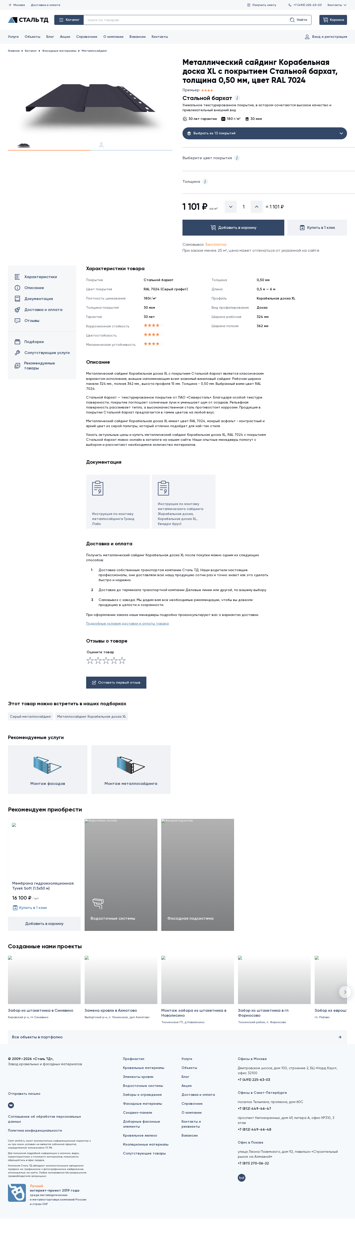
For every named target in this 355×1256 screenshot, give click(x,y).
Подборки (29, 379)
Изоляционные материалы (146, 1182)
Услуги (13, 37)
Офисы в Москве (252, 1096)
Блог (50, 37)
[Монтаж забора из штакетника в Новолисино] (197, 1035)
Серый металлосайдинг (30, 753)
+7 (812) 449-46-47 (254, 1146)
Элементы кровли (138, 1114)
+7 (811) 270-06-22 (253, 1201)
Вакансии (137, 37)
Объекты (32, 37)
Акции (65, 37)
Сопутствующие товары (144, 1191)
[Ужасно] (90, 698)
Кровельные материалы (143, 1105)
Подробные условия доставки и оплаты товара (127, 660)
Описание (29, 325)
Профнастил (133, 1096)
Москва (16, 5)
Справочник (86, 37)
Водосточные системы (143, 1123)
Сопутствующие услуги (42, 390)
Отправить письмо (24, 1131)
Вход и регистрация (325, 37)
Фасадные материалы (142, 1141)
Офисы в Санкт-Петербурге (262, 1130)
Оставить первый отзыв (116, 720)
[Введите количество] (244, 244)
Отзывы (26, 358)
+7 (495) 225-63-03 (305, 5)
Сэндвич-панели (137, 1150)
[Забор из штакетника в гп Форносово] (274, 1035)
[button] (345, 1029)
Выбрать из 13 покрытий (214, 133)
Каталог (68, 20)
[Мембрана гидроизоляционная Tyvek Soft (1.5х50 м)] (44, 912)
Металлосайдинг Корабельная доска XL (91, 753)
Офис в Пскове (250, 1180)
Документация (33, 336)
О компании (113, 37)
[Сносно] (94, 698)
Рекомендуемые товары (34, 403)
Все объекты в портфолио (177, 1074)
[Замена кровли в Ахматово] (121, 1035)
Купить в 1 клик (29, 945)
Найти (298, 20)
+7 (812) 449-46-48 (254, 1167)
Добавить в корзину (44, 960)
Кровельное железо (140, 1173)
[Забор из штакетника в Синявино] (44, 1035)
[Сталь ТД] (28, 20)
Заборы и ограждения (142, 1132)
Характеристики (35, 314)
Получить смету (261, 5)
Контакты (337, 5)
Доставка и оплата (45, 5)
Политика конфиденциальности (35, 1168)
